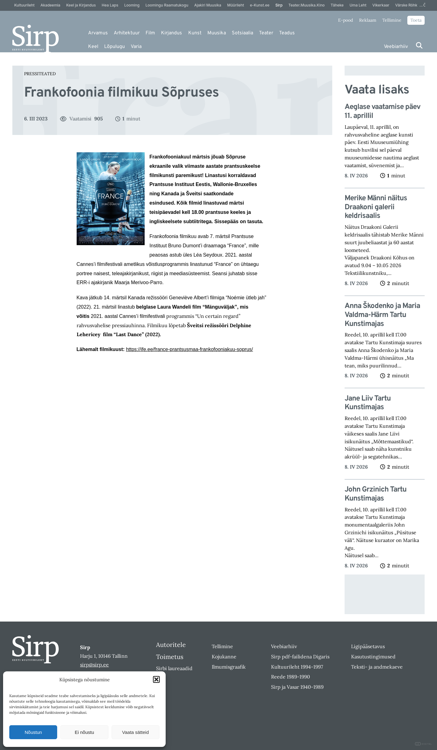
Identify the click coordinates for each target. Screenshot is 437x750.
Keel (93, 47)
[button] (156, 679)
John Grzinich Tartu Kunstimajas (375, 494)
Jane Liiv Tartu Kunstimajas (368, 403)
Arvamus (98, 33)
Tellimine (391, 20)
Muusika (216, 33)
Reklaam (367, 20)
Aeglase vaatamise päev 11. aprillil (382, 112)
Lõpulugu (114, 47)
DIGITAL (423, 744)
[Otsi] (419, 45)
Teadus (287, 33)
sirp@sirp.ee (94, 664)
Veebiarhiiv (396, 47)
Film (150, 33)
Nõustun (33, 732)
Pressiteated (40, 73)
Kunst (195, 33)
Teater (266, 33)
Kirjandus (171, 33)
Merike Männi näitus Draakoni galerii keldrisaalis (376, 207)
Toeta (416, 20)
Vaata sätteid (135, 732)
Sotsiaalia (242, 33)
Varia (136, 47)
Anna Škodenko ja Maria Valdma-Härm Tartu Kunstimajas (382, 315)
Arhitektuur (127, 33)
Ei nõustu (84, 732)
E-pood (345, 20)
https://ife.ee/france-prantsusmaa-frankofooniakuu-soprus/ (189, 349)
